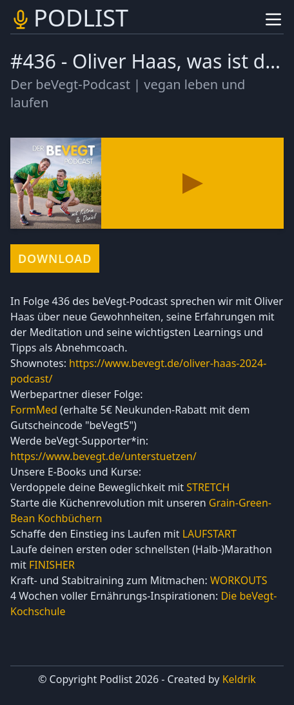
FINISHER (52, 565)
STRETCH (208, 487)
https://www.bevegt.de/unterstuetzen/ (103, 456)
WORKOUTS (239, 580)
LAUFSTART (209, 534)
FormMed (33, 410)
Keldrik (239, 679)
